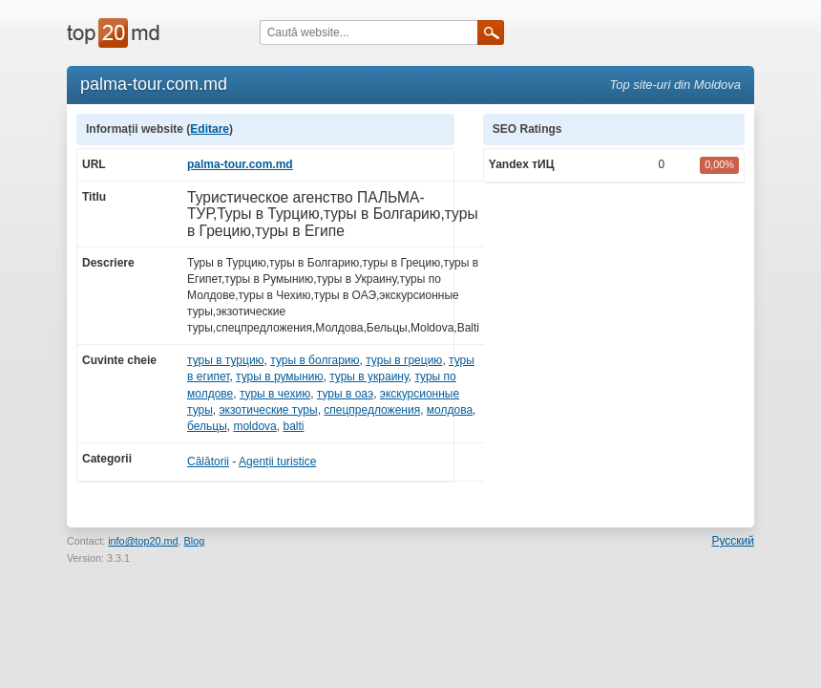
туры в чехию (275, 393)
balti (293, 426)
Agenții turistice (277, 461)
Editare (209, 129)
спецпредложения (372, 410)
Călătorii (208, 461)
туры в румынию (279, 376)
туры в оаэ (345, 393)
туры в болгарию (314, 360)
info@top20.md (143, 541)
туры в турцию (225, 360)
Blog (194, 541)
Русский (732, 541)
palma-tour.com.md (240, 164)
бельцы (207, 426)
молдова (450, 410)
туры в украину (369, 376)
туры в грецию (404, 360)
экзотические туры (268, 410)
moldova (254, 426)
